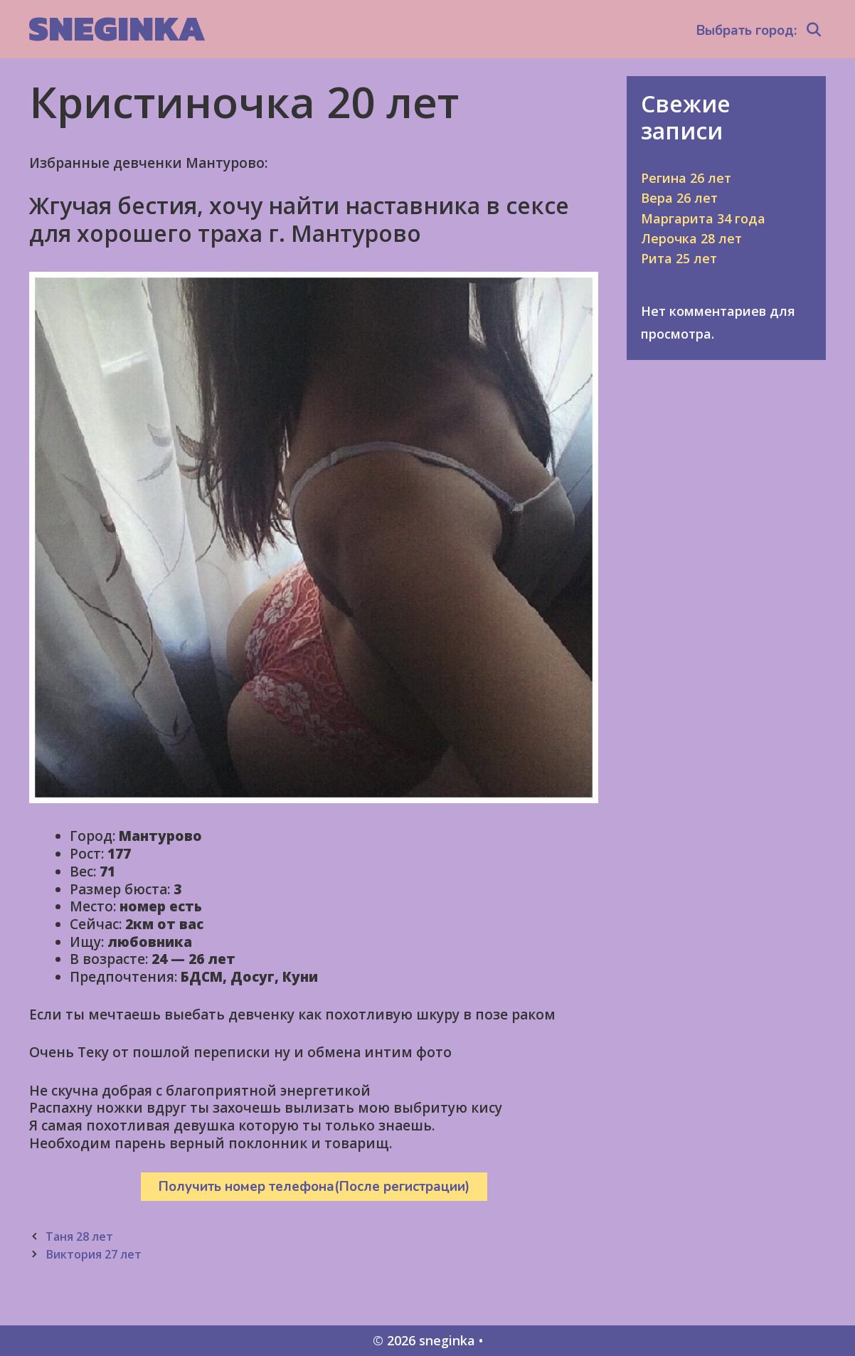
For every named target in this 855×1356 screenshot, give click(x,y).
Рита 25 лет (679, 258)
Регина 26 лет (686, 177)
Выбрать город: (746, 30)
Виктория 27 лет (94, 1254)
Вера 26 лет (679, 197)
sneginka (117, 28)
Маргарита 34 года (703, 218)
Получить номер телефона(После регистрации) (314, 1186)
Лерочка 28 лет (691, 238)
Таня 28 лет (79, 1236)
